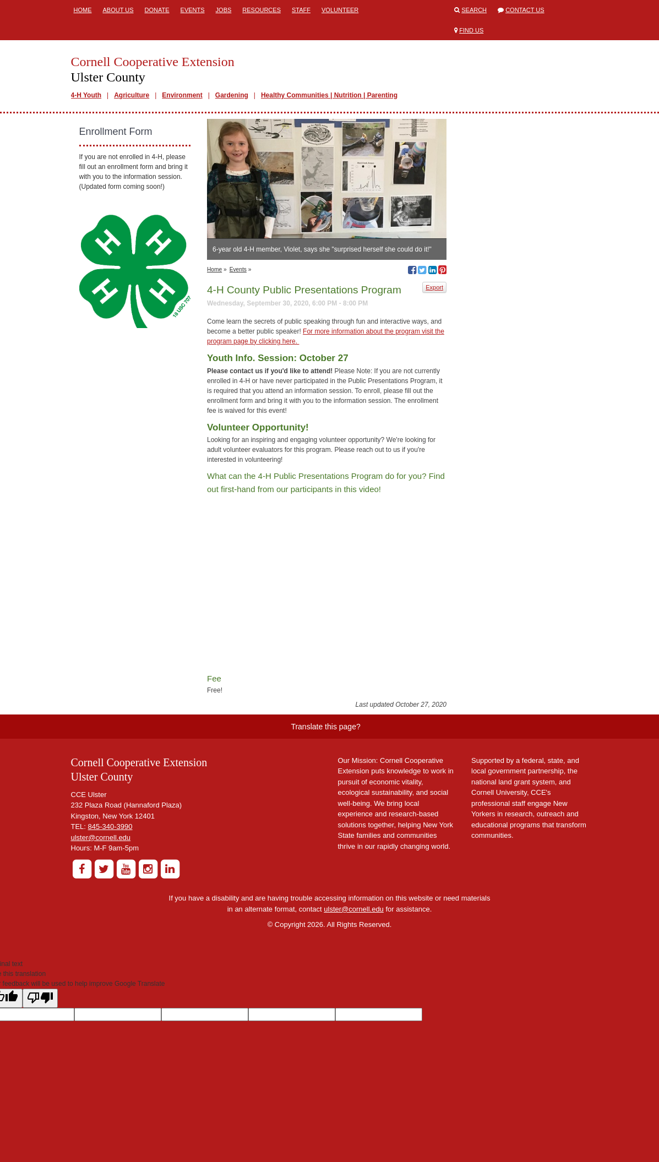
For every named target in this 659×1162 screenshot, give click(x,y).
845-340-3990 (110, 826)
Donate (157, 10)
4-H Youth (86, 95)
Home (83, 10)
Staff (301, 10)
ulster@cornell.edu (101, 837)
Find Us (471, 30)
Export (434, 287)
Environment (182, 95)
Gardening (231, 95)
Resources (261, 10)
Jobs (224, 10)
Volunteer (340, 10)
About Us (118, 10)
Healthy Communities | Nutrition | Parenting (329, 95)
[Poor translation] (40, 998)
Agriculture (131, 95)
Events (193, 10)
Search (474, 10)
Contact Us (524, 10)
